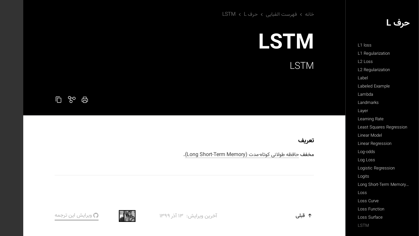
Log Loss (343, 160)
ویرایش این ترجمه (53, 215)
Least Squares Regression (359, 127)
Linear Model (347, 135)
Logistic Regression (353, 168)
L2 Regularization (351, 70)
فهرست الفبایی (258, 14)
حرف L (375, 23)
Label (340, 78)
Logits (340, 176)
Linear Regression (351, 144)
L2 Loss (342, 62)
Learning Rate (347, 119)
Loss (339, 193)
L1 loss (341, 45)
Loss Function (348, 209)
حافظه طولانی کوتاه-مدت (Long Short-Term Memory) (219, 155)
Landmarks (345, 103)
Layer (340, 111)
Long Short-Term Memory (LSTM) (366, 185)
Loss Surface (347, 217)
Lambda (342, 94)
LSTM (340, 226)
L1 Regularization (351, 53)
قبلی (281, 216)
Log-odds (343, 152)
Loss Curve (345, 201)
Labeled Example (351, 86)
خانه (286, 14)
